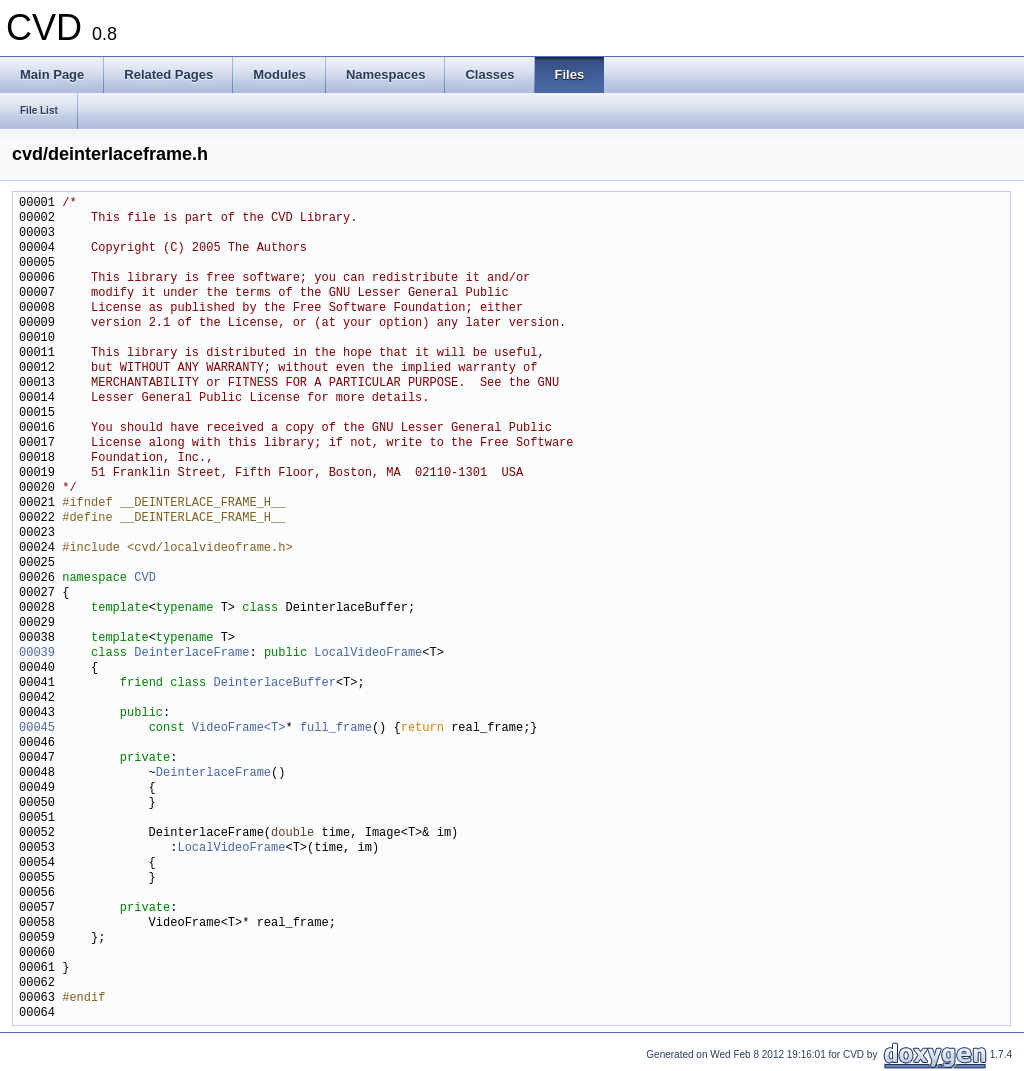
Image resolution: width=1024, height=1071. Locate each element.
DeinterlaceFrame (191, 653)
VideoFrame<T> (239, 728)
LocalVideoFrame (368, 653)
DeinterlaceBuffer (274, 683)
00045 (37, 728)
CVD (145, 578)
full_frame (336, 728)
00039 (37, 653)
